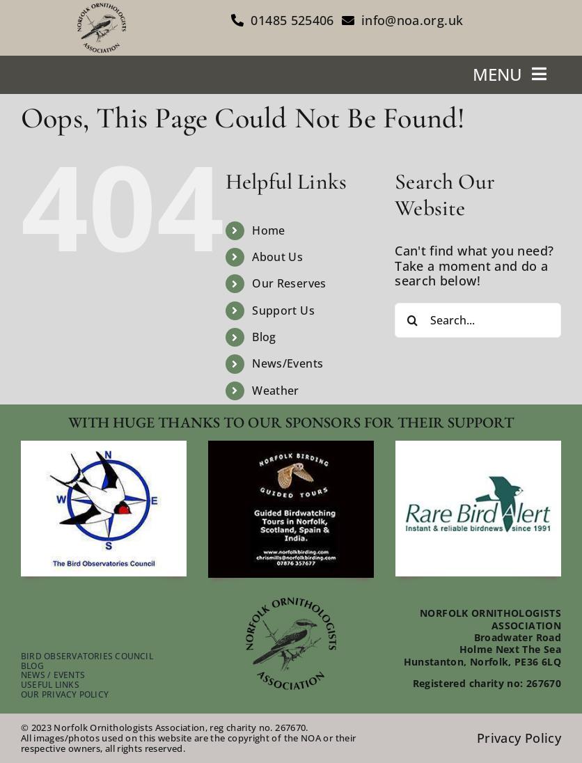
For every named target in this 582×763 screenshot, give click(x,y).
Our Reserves (289, 283)
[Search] (412, 320)
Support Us (283, 310)
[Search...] (478, 320)
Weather (275, 390)
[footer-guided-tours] (291, 447)
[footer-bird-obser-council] (104, 447)
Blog (264, 337)
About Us (277, 257)
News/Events (287, 363)
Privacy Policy (519, 738)
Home (268, 230)
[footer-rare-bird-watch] (478, 447)
